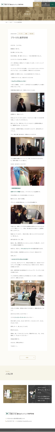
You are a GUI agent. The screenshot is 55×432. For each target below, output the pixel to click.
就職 (26, 33)
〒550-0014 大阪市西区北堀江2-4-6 (16, 419)
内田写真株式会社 (16, 188)
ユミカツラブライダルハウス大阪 (19, 259)
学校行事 (31, 33)
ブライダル (20, 33)
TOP (6, 22)
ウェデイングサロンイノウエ (18, 81)
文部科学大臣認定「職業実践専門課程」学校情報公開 (44, 1)
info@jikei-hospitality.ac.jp (24, 421)
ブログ (11, 22)
